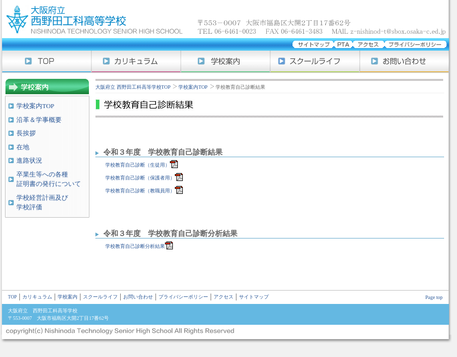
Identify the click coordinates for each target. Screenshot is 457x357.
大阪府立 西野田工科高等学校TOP (132, 87)
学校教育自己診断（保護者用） (139, 177)
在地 (22, 147)
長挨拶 (26, 133)
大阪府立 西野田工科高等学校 (228, 19)
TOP (12, 297)
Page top (434, 297)
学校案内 (225, 62)
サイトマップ (254, 297)
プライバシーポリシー (183, 297)
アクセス (223, 297)
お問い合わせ (404, 62)
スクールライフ (315, 62)
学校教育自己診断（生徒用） (136, 165)
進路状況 (29, 160)
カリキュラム (136, 62)
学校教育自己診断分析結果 (134, 246)
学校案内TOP (35, 106)
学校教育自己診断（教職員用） (139, 190)
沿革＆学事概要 (39, 119)
